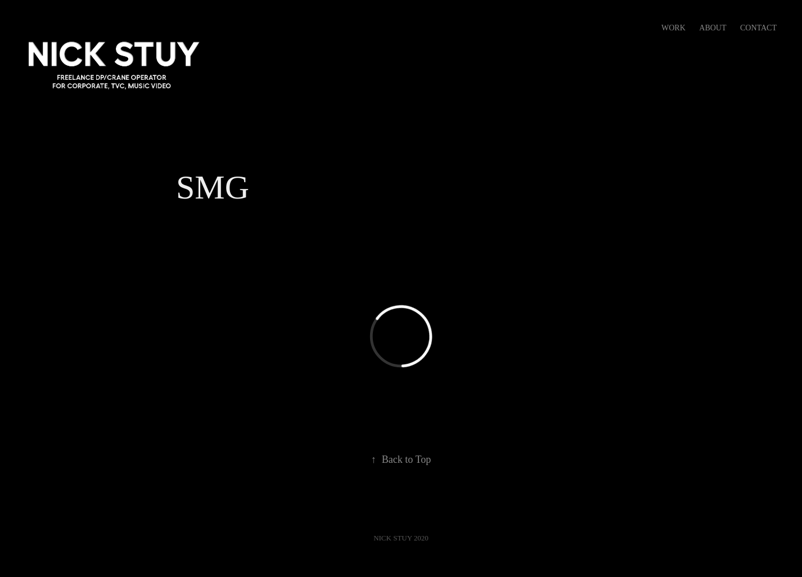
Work (673, 28)
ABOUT (712, 28)
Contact (758, 28)
